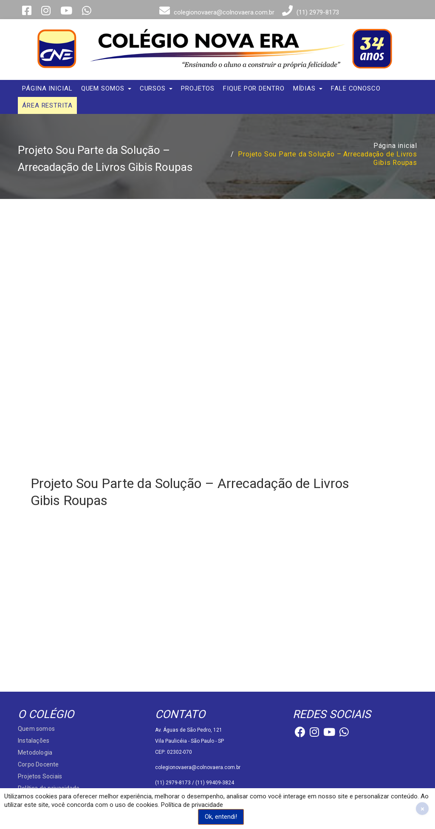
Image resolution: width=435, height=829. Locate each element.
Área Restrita (47, 105)
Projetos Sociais (40, 776)
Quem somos (106, 88)
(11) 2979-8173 (309, 12)
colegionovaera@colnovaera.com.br (215, 12)
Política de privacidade (192, 805)
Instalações (33, 740)
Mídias (307, 88)
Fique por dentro (253, 88)
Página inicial (47, 88)
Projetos (198, 88)
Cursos (156, 88)
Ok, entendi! (221, 816)
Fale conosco (356, 88)
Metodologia (35, 752)
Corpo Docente (38, 764)
